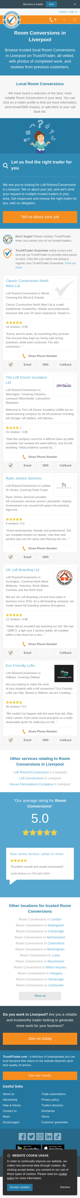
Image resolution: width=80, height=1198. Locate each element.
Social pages (11, 1122)
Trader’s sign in (68, 11)
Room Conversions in (40, 919)
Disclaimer (48, 1110)
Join (50, 4)
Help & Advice (12, 1105)
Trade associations (53, 1094)
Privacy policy (50, 1099)
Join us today (40, 1038)
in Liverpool (39, 772)
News (6, 1116)
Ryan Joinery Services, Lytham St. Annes (36, 854)
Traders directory (52, 1105)
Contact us (10, 1110)
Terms (45, 1116)
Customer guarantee (54, 1122)
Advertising (10, 1099)
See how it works (40, 1075)
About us (8, 1094)
